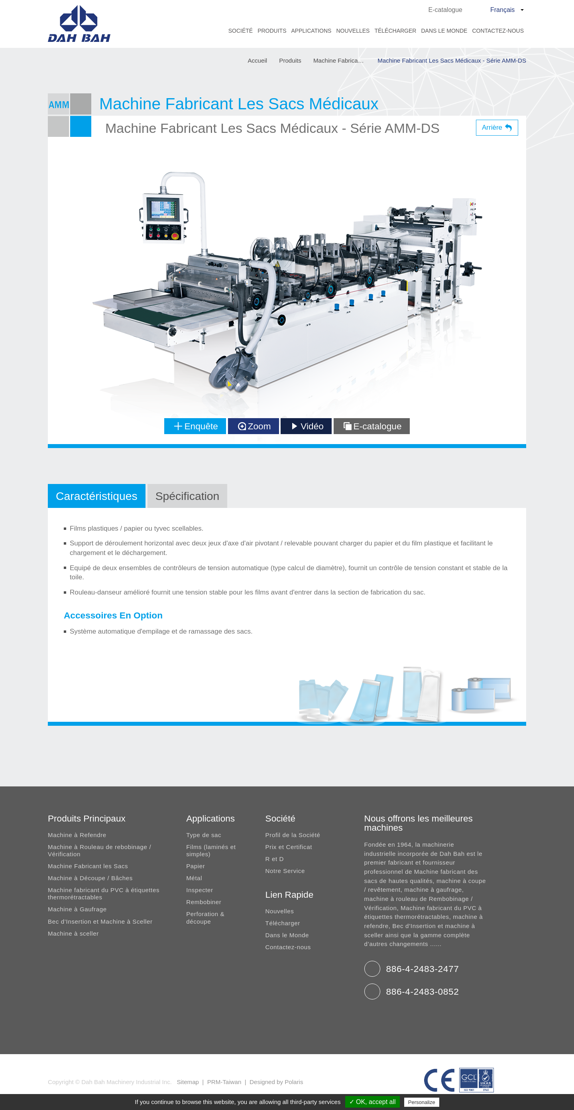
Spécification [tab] (187, 496)
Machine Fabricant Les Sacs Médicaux (343, 60)
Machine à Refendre (77, 835)
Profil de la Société (292, 835)
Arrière (492, 127)
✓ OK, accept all (372, 1101)
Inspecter (199, 890)
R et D (274, 858)
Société (240, 31)
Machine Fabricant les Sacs (88, 866)
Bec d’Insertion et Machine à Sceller (100, 921)
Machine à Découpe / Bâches (90, 878)
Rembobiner (203, 902)
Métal (194, 878)
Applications (311, 31)
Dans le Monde (444, 31)
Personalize (421, 1102)
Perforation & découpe (205, 917)
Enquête (196, 426)
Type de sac (203, 835)
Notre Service (285, 870)
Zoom (254, 426)
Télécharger (395, 31)
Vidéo (307, 426)
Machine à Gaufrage (77, 909)
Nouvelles (353, 31)
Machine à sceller (73, 933)
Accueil (257, 60)
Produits (272, 31)
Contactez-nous (498, 31)
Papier (195, 866)
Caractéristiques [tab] (97, 496)
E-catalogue (445, 9)
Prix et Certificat (288, 846)
